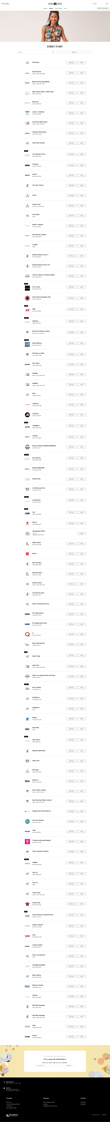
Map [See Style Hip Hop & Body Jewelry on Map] (81, 801)
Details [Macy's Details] (71, 523)
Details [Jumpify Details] (71, 437)
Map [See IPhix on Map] (81, 394)
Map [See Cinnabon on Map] (81, 165)
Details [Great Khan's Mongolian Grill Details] (71, 298)
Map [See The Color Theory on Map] (81, 185)
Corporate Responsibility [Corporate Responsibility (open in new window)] (13, 1104)
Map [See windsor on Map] (81, 996)
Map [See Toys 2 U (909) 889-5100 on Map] (81, 873)
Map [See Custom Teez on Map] (81, 205)
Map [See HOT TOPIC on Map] (81, 364)
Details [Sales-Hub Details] (71, 666)
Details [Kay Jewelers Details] (71, 458)
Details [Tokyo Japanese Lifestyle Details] (71, 851)
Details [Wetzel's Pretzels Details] (71, 986)
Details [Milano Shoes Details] (71, 543)
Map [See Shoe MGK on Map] (81, 728)
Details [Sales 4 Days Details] (71, 655)
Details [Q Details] (71, 634)
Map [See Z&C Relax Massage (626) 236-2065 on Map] (81, 1006)
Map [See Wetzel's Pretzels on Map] (81, 986)
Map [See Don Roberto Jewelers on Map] (81, 235)
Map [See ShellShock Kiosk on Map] (81, 708)
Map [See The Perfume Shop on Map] (81, 594)
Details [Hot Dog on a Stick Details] (71, 354)
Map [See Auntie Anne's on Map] (81, 72)
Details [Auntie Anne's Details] (71, 72)
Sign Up (68, 1065)
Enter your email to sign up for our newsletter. (55, 1062)
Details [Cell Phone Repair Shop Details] (71, 123)
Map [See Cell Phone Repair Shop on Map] (81, 123)
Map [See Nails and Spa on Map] (81, 563)
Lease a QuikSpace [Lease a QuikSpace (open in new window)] (103, 8)
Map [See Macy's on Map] (81, 523)
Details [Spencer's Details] (71, 781)
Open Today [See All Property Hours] (6, 3)
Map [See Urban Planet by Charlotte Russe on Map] (81, 915)
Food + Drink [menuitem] (58, 8)
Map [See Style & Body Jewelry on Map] (81, 791)
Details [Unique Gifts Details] (71, 903)
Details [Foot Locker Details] (71, 287)
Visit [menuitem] (65, 8)
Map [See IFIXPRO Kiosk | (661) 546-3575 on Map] (81, 374)
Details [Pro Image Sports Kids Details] (71, 624)
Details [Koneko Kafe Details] (71, 479)
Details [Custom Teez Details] (71, 205)
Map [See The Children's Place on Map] (81, 154)
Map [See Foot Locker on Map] (81, 287)
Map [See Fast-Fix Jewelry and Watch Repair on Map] (81, 276)
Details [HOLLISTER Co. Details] (71, 343)
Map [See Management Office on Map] (81, 533)
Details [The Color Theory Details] (71, 185)
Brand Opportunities (49, 1102)
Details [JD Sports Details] (71, 414)
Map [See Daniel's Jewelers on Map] (81, 225)
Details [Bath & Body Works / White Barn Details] (71, 93)
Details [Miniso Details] (71, 553)
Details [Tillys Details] (71, 831)
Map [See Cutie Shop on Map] (81, 215)
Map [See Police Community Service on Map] (81, 604)
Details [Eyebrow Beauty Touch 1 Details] (71, 255)
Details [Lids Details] (71, 512)
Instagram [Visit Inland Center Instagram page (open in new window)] (83, 1104)
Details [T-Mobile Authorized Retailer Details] (71, 841)
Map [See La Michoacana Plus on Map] (81, 489)
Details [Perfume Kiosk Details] (71, 584)
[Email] (50, 1065)
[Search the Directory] (36, 52)
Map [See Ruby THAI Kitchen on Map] (81, 644)
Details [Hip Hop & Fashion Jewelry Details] (71, 332)
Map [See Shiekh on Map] (81, 718)
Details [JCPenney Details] (71, 404)
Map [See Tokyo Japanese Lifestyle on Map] (81, 851)
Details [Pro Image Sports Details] (71, 614)
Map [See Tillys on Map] (81, 831)
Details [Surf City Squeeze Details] (71, 821)
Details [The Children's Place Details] (71, 154)
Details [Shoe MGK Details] (71, 728)
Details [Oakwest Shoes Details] (71, 574)
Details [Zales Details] (71, 1026)
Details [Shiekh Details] (71, 718)
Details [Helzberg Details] (71, 321)
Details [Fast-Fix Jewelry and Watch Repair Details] (71, 276)
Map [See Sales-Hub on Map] (81, 666)
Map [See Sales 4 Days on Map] (81, 655)
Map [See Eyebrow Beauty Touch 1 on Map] (81, 255)
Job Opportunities (11, 1108)
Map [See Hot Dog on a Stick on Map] (81, 354)
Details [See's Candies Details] (71, 687)
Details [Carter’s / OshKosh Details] (71, 113)
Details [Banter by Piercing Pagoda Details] (71, 82)
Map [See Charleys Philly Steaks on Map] (81, 133)
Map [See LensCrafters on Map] (81, 500)
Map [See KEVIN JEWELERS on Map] (81, 469)
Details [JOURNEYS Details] (71, 425)
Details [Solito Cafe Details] (71, 761)
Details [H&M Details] (71, 309)
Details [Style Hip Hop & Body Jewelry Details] (71, 801)
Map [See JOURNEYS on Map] (81, 425)
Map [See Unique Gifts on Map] (81, 903)
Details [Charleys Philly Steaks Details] (71, 133)
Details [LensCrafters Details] (71, 500)
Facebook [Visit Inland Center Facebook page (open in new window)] (83, 1102)
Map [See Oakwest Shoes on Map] (81, 574)
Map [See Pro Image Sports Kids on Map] (81, 624)
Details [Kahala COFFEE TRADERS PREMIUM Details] (71, 447)
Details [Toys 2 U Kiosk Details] (71, 883)
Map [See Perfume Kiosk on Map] (81, 584)
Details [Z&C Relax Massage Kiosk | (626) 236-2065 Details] (71, 1016)
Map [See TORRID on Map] (81, 862)
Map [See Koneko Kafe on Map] (81, 479)
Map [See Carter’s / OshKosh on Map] (81, 113)
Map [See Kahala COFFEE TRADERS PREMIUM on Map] (81, 447)
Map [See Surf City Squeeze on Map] (81, 821)
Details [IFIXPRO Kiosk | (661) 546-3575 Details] (71, 374)
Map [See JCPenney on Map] (81, 404)
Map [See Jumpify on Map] (81, 437)
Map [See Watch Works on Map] (81, 976)
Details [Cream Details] (71, 195)
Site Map (104, 1114)
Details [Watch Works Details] (71, 976)
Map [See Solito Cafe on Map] (81, 761)
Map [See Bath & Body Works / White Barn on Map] (81, 93)
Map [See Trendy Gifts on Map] (81, 893)
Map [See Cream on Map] (81, 195)
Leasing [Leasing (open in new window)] (45, 1104)
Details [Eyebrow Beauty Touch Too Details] (71, 266)
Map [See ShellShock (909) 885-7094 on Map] (81, 698)
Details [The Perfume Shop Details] (71, 594)
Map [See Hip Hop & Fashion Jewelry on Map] (81, 332)
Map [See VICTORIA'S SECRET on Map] (81, 966)
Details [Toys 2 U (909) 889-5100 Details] (71, 873)
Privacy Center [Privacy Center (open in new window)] (95, 1114)
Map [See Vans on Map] (81, 936)
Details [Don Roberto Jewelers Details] (71, 235)
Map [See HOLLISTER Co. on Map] (81, 343)
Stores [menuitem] (51, 8)
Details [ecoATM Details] (71, 245)
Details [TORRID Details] (71, 862)
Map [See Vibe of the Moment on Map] (81, 956)
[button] (74, 52)
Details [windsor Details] (71, 996)
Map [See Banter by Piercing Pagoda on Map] (81, 82)
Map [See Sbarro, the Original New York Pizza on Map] (81, 676)
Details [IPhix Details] (71, 394)
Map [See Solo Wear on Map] (81, 771)
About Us (9, 1102)
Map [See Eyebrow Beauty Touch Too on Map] (81, 266)
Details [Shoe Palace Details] (71, 739)
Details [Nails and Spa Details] (71, 563)
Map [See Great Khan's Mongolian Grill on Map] (81, 298)
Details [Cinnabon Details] (71, 165)
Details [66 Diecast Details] (71, 62)
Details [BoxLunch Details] (71, 103)
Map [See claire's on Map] (81, 175)
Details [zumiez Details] (71, 1036)
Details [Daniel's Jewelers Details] (71, 225)
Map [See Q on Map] (81, 634)
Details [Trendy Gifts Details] (71, 893)
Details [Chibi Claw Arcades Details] (71, 143)
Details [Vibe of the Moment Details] (71, 956)
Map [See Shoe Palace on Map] (81, 739)
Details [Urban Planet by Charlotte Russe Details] (71, 915)
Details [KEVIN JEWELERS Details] (71, 469)
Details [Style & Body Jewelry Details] (71, 791)
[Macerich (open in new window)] (12, 1115)
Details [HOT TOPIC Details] (71, 364)
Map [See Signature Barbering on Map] (81, 751)
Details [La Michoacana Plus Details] (71, 489)
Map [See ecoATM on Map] (81, 245)
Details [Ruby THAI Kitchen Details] (71, 644)
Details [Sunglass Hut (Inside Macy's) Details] (71, 811)
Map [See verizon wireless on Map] (81, 946)
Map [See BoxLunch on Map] (81, 103)
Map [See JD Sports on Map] (81, 414)
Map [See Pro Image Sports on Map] (81, 614)
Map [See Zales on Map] (81, 1026)
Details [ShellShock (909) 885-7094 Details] (71, 698)
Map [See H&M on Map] (81, 309)
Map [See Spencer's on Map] (81, 781)
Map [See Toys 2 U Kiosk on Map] (81, 883)
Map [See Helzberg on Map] (81, 321)
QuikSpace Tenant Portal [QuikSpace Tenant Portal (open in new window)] (50, 1106)
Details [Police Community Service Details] (71, 604)
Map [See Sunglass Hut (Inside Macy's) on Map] (81, 811)
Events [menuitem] (45, 8)
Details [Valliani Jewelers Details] (71, 926)
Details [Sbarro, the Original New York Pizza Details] (71, 676)
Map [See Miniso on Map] (81, 553)
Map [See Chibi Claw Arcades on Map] (81, 143)
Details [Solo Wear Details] (71, 771)
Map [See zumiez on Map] (81, 1036)
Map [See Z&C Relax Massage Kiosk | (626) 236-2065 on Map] (81, 1016)
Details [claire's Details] (71, 175)
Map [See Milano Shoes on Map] (81, 543)
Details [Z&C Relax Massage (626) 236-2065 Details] (71, 1006)
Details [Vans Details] (71, 936)
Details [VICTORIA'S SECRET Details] (71, 966)
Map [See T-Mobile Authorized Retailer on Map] (81, 841)
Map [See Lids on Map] (81, 512)
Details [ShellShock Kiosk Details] (71, 708)
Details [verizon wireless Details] (71, 946)
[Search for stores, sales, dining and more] (99, 4)
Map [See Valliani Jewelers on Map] (81, 926)
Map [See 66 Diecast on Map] (81, 62)
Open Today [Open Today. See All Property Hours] (9, 1083)
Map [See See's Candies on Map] (81, 687)
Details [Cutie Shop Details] (71, 215)
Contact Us (9, 1106)
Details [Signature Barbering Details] (71, 751)
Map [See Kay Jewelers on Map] (81, 458)
